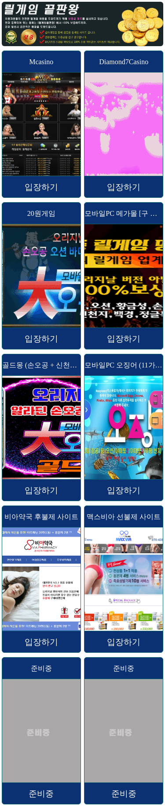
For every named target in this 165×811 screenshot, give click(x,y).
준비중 (41, 793)
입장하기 (41, 187)
